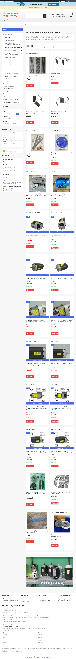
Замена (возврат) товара (9, 91)
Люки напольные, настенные (12, 47)
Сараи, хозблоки (9, 65)
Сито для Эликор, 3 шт (32, 76)
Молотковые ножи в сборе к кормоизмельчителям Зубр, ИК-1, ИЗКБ (35, 494)
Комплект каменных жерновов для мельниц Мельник (60, 535)
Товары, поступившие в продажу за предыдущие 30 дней (10, 600)
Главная (5, 24)
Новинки (61, 24)
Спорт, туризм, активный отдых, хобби (11, 77)
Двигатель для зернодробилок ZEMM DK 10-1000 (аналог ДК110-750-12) (37, 364)
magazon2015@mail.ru (10, 189)
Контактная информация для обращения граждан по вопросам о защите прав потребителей (12, 101)
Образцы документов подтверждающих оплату (10, 87)
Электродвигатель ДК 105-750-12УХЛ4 (60, 235)
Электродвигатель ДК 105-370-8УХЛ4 (37, 235)
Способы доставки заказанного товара (45, 599)
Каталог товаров (16, 24)
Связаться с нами (26, 599)
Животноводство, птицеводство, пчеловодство (12, 43)
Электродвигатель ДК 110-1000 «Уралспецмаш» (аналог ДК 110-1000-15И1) (61, 453)
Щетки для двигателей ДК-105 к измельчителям (60, 72)
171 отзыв (63, 1)
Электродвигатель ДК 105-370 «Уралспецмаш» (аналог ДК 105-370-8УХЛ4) (36, 408)
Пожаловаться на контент (45, 657)
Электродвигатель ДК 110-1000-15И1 (61, 278)
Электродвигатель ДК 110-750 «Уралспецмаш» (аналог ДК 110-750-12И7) (36, 453)
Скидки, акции (51, 24)
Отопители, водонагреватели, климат (11, 54)
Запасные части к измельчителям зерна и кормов (60, 493)
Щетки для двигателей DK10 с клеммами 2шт (59, 112)
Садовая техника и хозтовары (10, 58)
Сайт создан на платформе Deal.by (38, 656)
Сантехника (8, 62)
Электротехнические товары (12, 73)
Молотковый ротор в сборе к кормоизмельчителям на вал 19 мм (36, 194)
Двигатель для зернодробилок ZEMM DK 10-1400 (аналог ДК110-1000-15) (61, 364)
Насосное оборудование (11, 50)
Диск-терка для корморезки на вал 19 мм (61, 153)
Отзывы (5, 96)
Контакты (42, 24)
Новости (5, 81)
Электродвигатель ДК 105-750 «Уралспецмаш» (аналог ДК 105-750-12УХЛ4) (61, 408)
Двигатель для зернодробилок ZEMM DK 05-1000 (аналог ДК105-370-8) (37, 320)
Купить (31, 85)
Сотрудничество (25, 601)
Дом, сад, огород (9, 40)
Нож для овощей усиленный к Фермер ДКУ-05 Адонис (37, 531)
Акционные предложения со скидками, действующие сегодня (65, 600)
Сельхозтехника (9, 68)
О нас (4, 94)
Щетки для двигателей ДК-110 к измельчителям (35, 112)
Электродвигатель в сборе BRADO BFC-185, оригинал (60, 194)
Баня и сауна (8, 37)
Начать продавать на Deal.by (7, 1)
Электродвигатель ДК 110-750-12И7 (36, 278)
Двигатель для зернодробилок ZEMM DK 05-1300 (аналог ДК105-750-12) (61, 320)
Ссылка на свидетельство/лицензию (13, 626)
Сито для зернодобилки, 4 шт (34, 152)
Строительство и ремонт (11, 70)
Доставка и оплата (31, 24)
